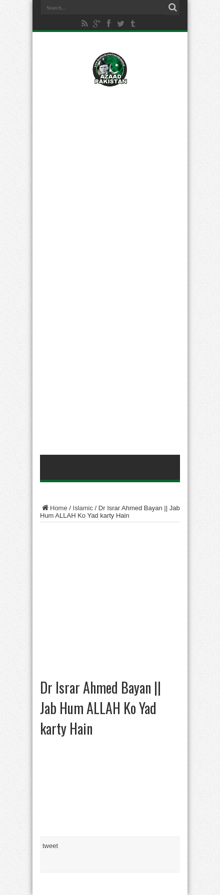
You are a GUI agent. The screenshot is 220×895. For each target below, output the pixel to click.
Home (54, 508)
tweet (50, 846)
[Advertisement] (110, 158)
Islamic (83, 508)
